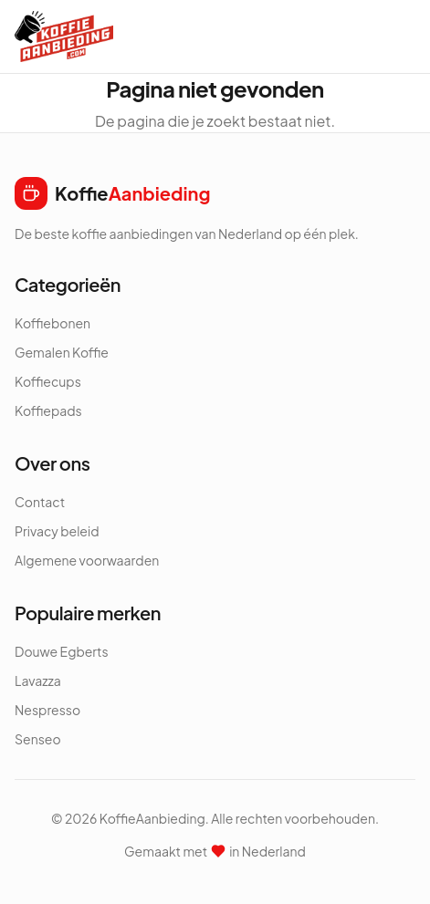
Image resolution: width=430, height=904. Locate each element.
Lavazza (38, 680)
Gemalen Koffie (62, 352)
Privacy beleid (57, 531)
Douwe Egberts (62, 651)
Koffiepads (48, 410)
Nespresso (47, 709)
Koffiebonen (52, 323)
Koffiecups (48, 381)
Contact (40, 502)
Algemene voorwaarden (87, 560)
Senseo (38, 739)
